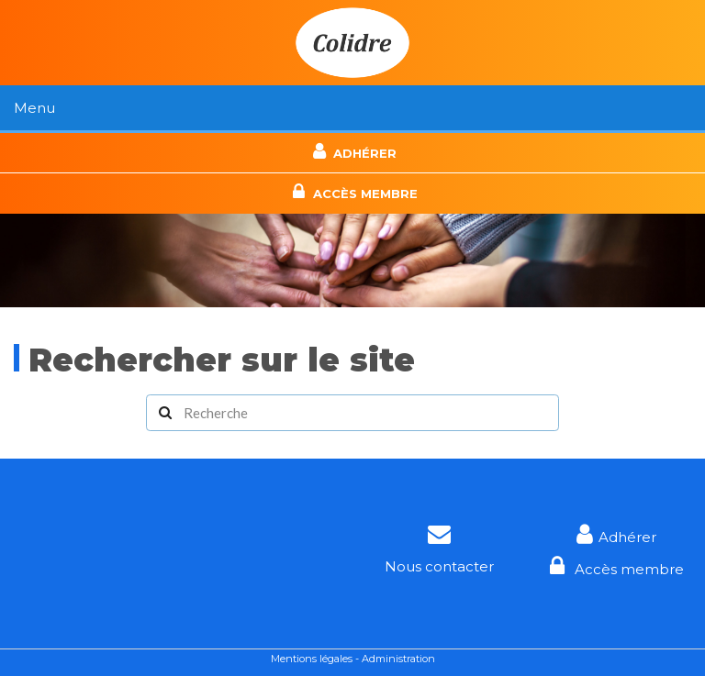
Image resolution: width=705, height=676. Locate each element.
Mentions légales (311, 658)
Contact (352, 132)
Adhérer (352, 151)
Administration (398, 658)
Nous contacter (439, 566)
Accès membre (352, 192)
